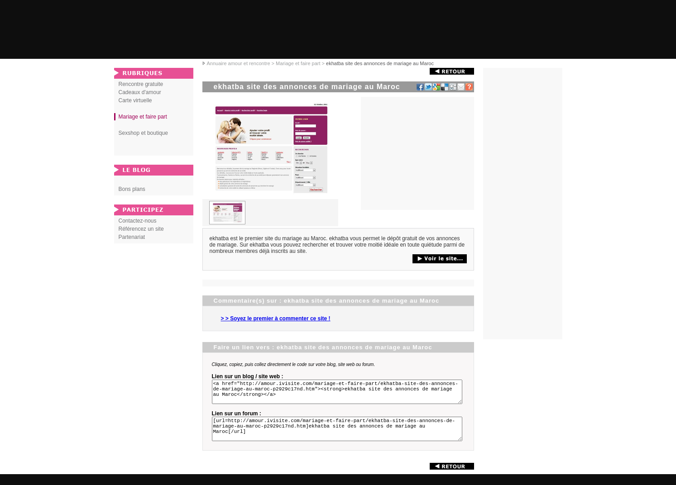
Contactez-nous (138, 221)
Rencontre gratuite (141, 84)
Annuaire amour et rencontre (238, 63)
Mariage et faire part (298, 63)
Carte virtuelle (135, 100)
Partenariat (132, 237)
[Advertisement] (417, 153)
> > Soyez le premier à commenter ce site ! (276, 318)
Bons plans (132, 189)
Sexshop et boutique (143, 133)
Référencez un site (141, 229)
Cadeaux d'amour (140, 92)
